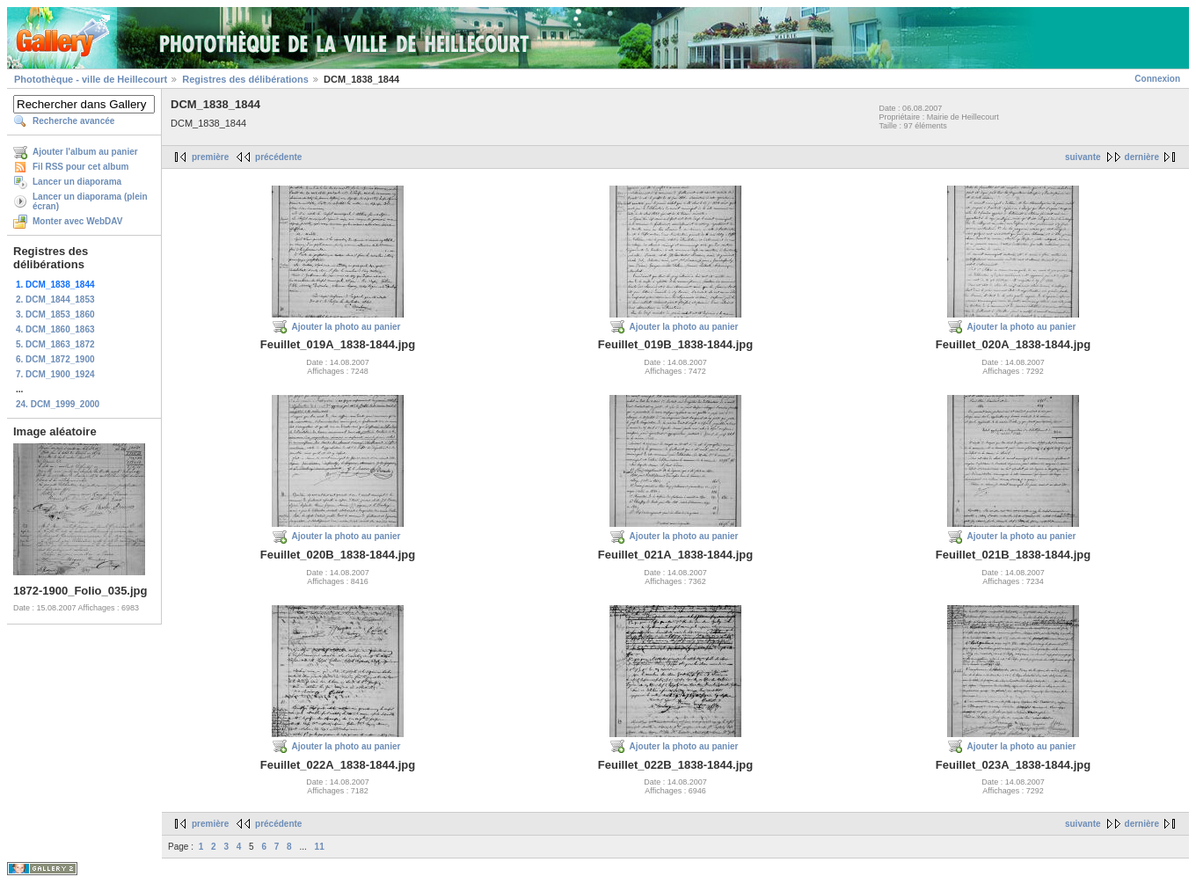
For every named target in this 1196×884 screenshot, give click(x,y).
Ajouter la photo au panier (346, 327)
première (210, 157)
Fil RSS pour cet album (80, 167)
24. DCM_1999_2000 (57, 404)
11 (320, 846)
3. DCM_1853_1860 (55, 314)
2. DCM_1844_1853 (55, 299)
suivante (1083, 157)
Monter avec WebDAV (77, 221)
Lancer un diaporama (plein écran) (90, 201)
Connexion (1157, 79)
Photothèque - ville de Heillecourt (90, 79)
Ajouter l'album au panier (85, 152)
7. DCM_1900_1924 (55, 374)
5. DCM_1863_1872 (55, 344)
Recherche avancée (73, 121)
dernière (1142, 157)
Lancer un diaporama (77, 181)
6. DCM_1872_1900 (55, 359)
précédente (278, 157)
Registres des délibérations (245, 79)
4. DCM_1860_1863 (55, 329)
